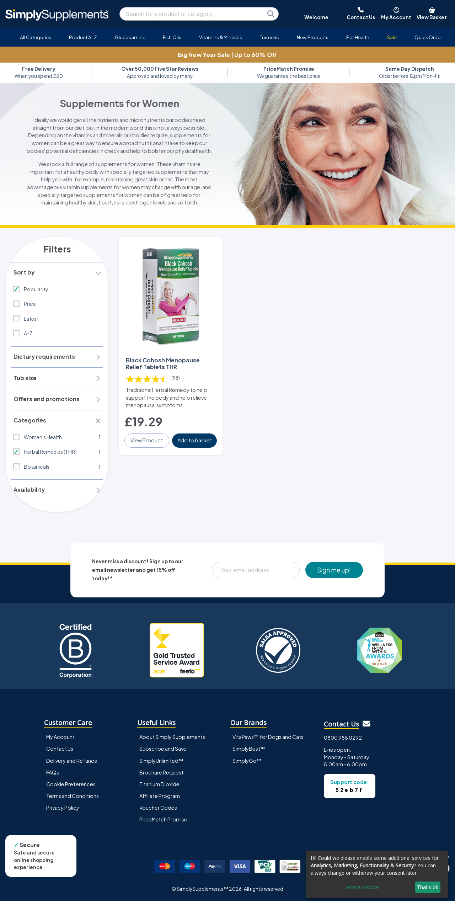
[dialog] (377, 874)
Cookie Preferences (71, 787)
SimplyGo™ (247, 764)
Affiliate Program (159, 799)
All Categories (35, 37)
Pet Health (357, 37)
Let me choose (361, 887)
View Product (147, 439)
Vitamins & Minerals (220, 37)
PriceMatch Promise (163, 823)
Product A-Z (83, 37)
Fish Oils (172, 37)
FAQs (52, 776)
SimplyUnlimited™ (161, 764)
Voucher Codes (158, 811)
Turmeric (269, 37)
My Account (60, 741)
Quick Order (428, 37)
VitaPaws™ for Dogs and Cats (268, 741)
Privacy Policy (62, 811)
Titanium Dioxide (159, 787)
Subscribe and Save (163, 752)
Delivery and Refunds (71, 764)
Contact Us (59, 752)
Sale (392, 37)
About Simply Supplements (172, 741)
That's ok (427, 887)
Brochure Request (161, 776)
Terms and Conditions (72, 799)
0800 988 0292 (343, 741)
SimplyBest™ (248, 752)
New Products (312, 37)
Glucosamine (130, 37)
